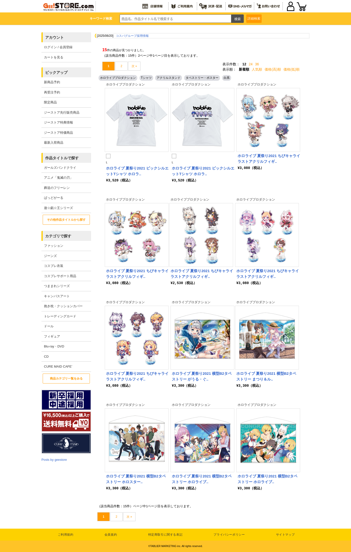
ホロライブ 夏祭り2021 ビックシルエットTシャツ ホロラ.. (137, 171)
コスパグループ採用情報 (132, 36)
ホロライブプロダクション (118, 78)
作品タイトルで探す (62, 158)
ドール (49, 326)
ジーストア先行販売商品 (61, 112)
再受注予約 (52, 92)
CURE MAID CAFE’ (58, 366)
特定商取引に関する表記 (165, 534)
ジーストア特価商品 (58, 132)
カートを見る (53, 57)
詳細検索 (253, 18)
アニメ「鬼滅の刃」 (58, 177)
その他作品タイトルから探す (66, 219)
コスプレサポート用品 (60, 276)
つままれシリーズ (57, 286)
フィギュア (52, 336)
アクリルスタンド (168, 78)
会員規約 (111, 534)
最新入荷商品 (53, 142)
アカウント (54, 37)
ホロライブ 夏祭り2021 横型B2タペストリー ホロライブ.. (202, 479)
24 (251, 64)
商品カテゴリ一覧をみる (66, 378)
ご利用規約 (65, 534)
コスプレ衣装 (53, 266)
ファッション (53, 246)
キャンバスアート (57, 296)
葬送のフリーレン (57, 188)
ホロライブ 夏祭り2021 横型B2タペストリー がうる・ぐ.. (202, 376)
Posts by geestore (54, 460)
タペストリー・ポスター (202, 78)
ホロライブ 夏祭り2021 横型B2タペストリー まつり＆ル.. (266, 376)
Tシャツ (146, 78)
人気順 (257, 69)
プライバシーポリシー (229, 534)
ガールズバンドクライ (60, 168)
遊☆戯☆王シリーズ (58, 208)
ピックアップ (56, 72)
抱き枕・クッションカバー (63, 306)
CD (46, 356)
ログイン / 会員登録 (58, 47)
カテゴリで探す (58, 236)
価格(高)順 (273, 69)
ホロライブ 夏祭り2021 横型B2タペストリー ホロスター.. (136, 479)
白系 (227, 78)
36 (257, 64)
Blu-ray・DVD (54, 346)
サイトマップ (285, 534)
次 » (134, 66)
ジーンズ (50, 256)
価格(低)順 (291, 69)
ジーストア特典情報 (58, 122)
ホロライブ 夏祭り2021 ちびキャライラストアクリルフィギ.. (269, 159)
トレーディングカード (60, 316)
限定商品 (50, 102)
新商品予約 (52, 82)
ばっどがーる (53, 198)
